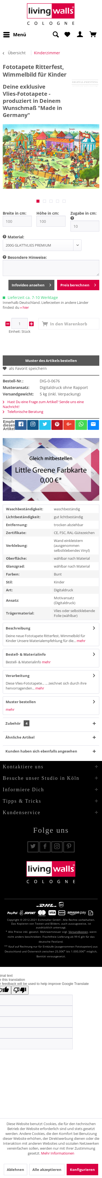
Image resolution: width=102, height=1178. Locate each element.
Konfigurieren (82, 1169)
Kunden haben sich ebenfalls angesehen (41, 751)
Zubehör (17, 723)
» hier (24, 307)
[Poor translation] (20, 990)
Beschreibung (18, 628)
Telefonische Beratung (23, 411)
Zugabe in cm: (83, 213)
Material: (16, 236)
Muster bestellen (21, 701)
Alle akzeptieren (46, 1169)
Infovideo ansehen (31, 284)
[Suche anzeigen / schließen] (55, 34)
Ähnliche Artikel (20, 737)
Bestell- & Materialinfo (26, 654)
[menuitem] (14, 34)
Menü (14, 34)
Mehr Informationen (57, 1153)
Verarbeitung (17, 675)
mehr (80, 640)
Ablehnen (15, 1169)
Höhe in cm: (47, 213)
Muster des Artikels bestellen (51, 360)
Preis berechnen (78, 284)
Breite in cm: (14, 213)
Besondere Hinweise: (27, 257)
